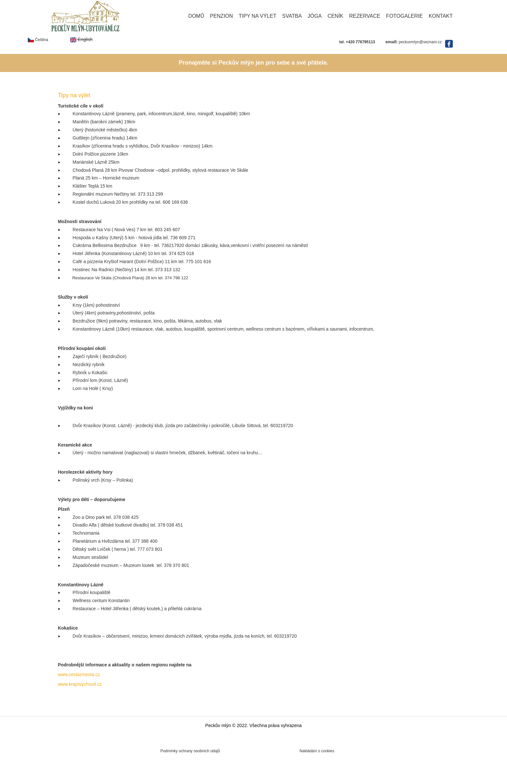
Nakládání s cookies (316, 751)
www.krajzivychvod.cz (80, 684)
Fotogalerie (404, 16)
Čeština (38, 39)
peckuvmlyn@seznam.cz (420, 42)
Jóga (314, 16)
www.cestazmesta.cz (79, 674)
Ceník (335, 16)
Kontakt (441, 16)
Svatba (292, 16)
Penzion (221, 16)
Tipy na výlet (257, 16)
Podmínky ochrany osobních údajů (190, 751)
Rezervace (364, 16)
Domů (196, 16)
